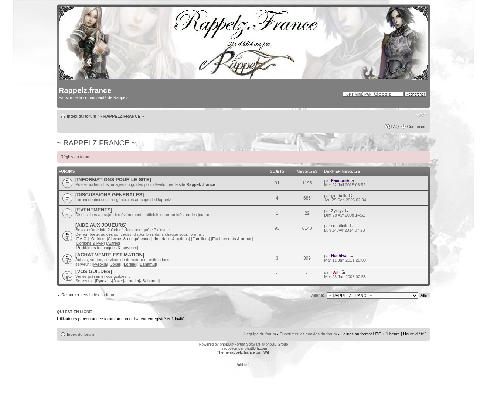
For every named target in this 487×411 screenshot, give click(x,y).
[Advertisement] (243, 383)
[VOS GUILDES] (93, 271)
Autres (113, 243)
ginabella (339, 195)
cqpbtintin (339, 226)
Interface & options (172, 238)
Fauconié (340, 180)
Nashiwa (339, 255)
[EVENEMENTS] (93, 210)
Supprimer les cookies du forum (308, 334)
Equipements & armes (232, 238)
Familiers (200, 238)
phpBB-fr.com (256, 348)
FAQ (395, 126)
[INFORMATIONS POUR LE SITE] (113, 179)
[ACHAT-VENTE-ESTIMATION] (109, 255)
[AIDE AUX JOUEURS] (101, 225)
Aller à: (317, 295)
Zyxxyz (337, 210)
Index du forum (81, 116)
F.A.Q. (82, 238)
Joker (115, 264)
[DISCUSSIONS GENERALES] (109, 194)
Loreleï (130, 264)
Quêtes (97, 238)
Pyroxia (100, 264)
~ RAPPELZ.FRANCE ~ (122, 116)
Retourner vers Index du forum (88, 295)
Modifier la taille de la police (421, 114)
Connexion (416, 126)
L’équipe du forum (259, 334)
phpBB (225, 344)
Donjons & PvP (90, 243)
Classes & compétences (129, 238)
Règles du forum (76, 157)
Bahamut (148, 264)
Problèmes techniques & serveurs (106, 247)
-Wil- (335, 272)
